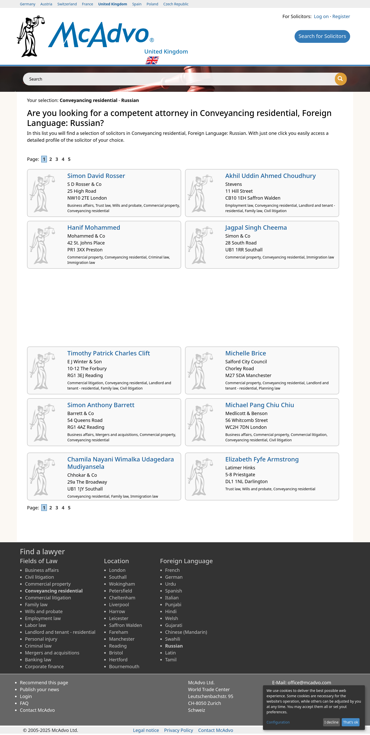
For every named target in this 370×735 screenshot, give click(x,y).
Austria (46, 4)
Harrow (117, 611)
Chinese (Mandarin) (186, 632)
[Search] (341, 79)
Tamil (171, 659)
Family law (36, 604)
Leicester (118, 618)
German (174, 577)
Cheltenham (122, 598)
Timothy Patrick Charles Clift (108, 353)
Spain (136, 4)
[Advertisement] (180, 309)
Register (341, 16)
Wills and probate (44, 611)
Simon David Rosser (96, 175)
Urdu (170, 584)
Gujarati (173, 625)
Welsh (171, 618)
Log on (321, 16)
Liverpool (119, 604)
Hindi (171, 611)
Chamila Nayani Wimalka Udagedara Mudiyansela (120, 463)
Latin (170, 653)
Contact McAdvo (37, 710)
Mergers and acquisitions (52, 653)
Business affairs (42, 570)
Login (26, 696)
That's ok (350, 722)
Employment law (43, 618)
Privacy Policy (178, 730)
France (87, 4)
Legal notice (146, 730)
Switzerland (67, 4)
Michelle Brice (245, 353)
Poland (152, 4)
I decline (331, 722)
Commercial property (48, 584)
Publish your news (39, 689)
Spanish (173, 591)
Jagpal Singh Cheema (256, 227)
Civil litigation (39, 577)
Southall (118, 577)
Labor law (35, 625)
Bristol (116, 653)
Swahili (172, 639)
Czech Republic (176, 4)
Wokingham (122, 584)
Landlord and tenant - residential (60, 632)
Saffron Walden (125, 625)
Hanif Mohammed (93, 227)
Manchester (122, 639)
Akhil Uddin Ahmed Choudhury (270, 175)
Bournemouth (124, 666)
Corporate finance (44, 666)
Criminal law (38, 646)
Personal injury (41, 639)
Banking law (38, 659)
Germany (27, 4)
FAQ (24, 703)
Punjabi (173, 604)
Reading (118, 646)
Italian (172, 598)
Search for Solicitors (322, 36)
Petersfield (120, 591)
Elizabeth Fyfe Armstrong (262, 459)
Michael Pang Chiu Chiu (259, 405)
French (172, 570)
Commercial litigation (48, 598)
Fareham (118, 632)
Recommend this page (44, 682)
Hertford (118, 659)
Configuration (278, 722)
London (117, 570)
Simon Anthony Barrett (100, 405)
